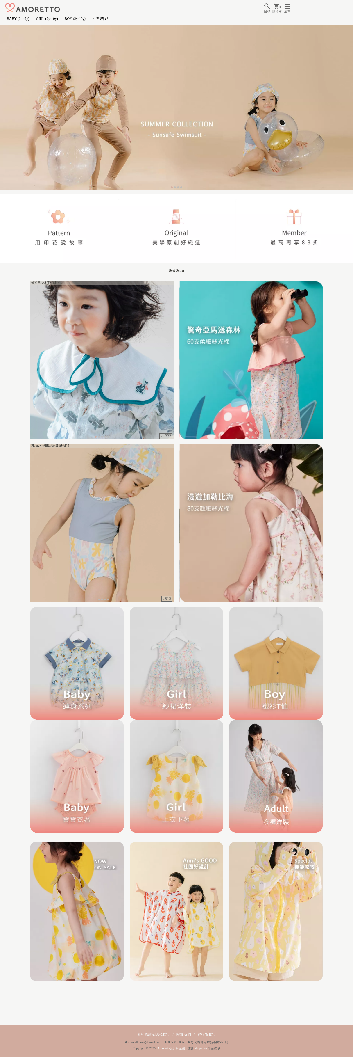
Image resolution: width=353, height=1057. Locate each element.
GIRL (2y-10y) (47, 19)
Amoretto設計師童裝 (172, 1048)
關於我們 (183, 1034)
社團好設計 (101, 19)
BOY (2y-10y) (75, 19)
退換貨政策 (207, 1034)
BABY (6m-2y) (18, 19)
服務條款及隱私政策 (153, 1034)
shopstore (201, 1048)
